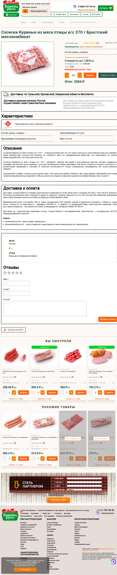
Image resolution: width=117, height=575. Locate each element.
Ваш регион (60, 490)
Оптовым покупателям (64, 516)
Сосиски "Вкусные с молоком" (43, 371)
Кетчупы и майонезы (54, 525)
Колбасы (23, 523)
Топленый (50, 545)
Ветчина (23, 542)
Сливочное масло (80, 523)
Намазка (23, 548)
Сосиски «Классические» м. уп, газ (15, 372)
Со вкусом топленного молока (57, 554)
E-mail (57, 486)
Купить (90, 75)
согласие (56, 494)
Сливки (77, 542)
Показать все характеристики (76, 57)
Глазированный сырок (82, 544)
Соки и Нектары (52, 523)
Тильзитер (50, 558)
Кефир (76, 540)
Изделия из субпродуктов (29, 540)
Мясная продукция (31, 519)
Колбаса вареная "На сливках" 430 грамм (101, 372)
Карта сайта (38, 516)
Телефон (58, 482)
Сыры (50, 535)
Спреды (77, 525)
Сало (22, 546)
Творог (76, 531)
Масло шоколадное (81, 527)
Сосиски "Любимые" (68, 371)
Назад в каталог (15, 330)
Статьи (85, 14)
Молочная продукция (86, 519)
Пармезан (50, 539)
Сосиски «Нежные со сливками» (15, 437)
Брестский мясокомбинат (91, 46)
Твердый (50, 552)
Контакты (74, 14)
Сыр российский (52, 556)
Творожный (51, 543)
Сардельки (24, 533)
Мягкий (49, 567)
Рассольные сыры (53, 560)
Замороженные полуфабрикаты (29, 553)
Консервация (51, 529)
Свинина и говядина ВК (28, 525)
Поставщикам (49, 516)
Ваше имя (59, 478)
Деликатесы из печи (27, 527)
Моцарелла (50, 562)
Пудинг (77, 533)
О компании (24, 513)
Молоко (77, 538)
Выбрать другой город (38, 11)
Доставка (96, 14)
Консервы (50, 531)
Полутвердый (51, 549)
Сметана (77, 529)
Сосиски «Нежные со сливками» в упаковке (44, 438)
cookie (33, 562)
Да (25, 11)
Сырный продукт (53, 569)
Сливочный (51, 541)
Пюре (49, 527)
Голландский (51, 547)
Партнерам (34, 513)
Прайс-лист (61, 14)
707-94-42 (105, 510)
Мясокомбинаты (26, 516)
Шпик (22, 544)
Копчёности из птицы (27, 538)
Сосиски (68, 138)
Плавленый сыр (80, 535)
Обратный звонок (86, 10)
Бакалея (51, 519)
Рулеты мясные (25, 529)
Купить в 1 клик (16, 398)
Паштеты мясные (26, 535)
